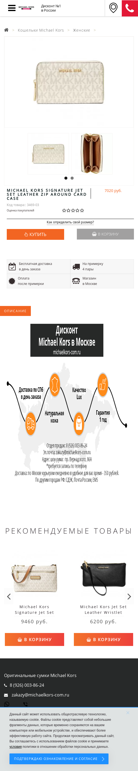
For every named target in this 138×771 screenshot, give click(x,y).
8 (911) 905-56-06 (130, 8)
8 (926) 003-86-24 (27, 685)
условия (15, 747)
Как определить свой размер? (70, 222)
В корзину (105, 234)
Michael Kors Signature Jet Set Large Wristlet (34, 612)
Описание (15, 311)
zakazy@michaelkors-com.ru (40, 695)
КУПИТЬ (37, 234)
